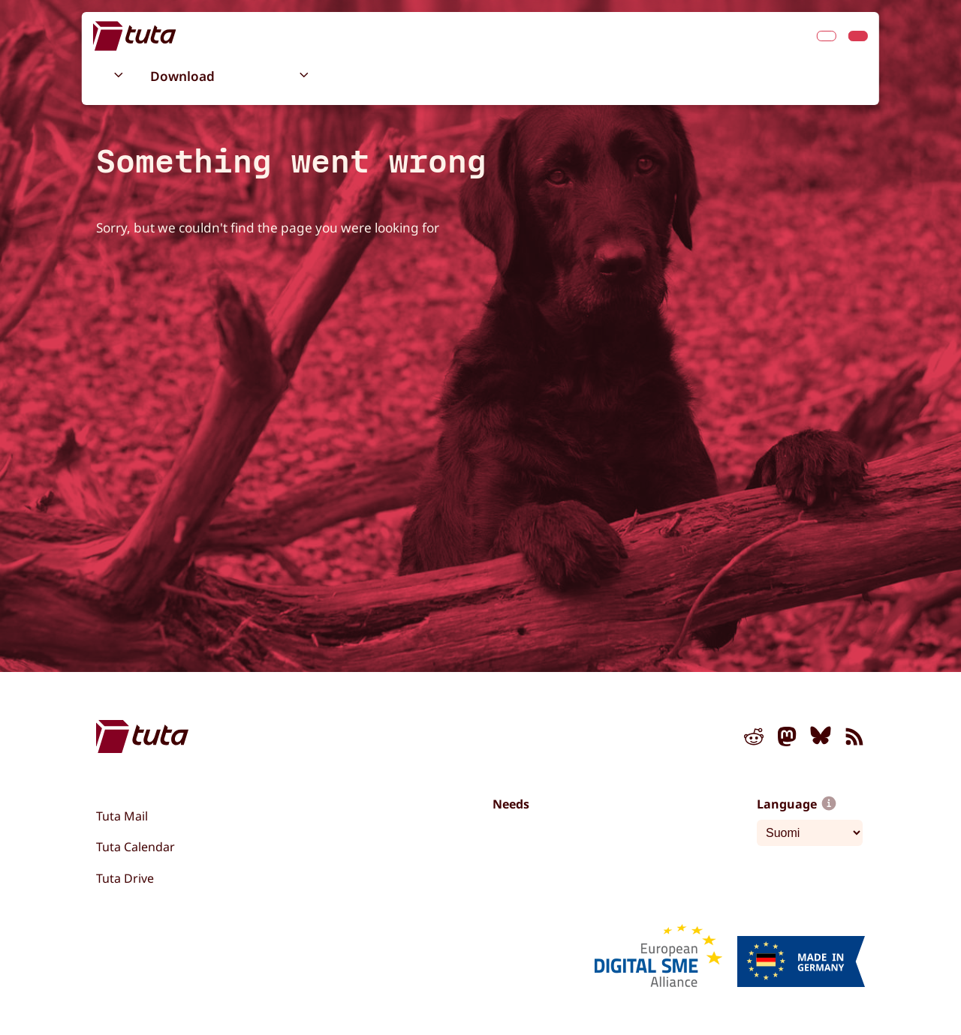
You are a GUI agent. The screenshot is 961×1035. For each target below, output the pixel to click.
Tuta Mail (122, 816)
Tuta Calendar (135, 846)
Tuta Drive (125, 878)
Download (182, 76)
